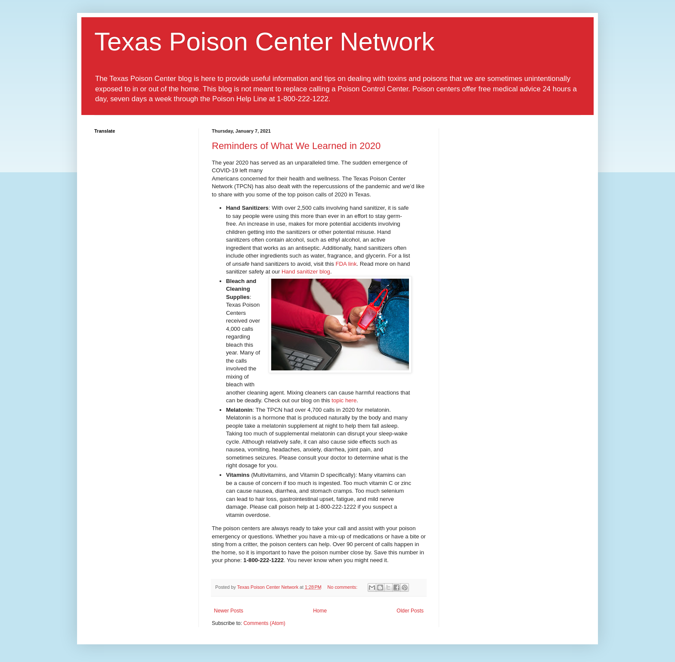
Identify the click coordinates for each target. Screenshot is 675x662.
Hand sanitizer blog (306, 271)
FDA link (345, 264)
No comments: (343, 587)
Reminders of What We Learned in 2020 (296, 145)
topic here (343, 400)
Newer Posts (228, 611)
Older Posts (410, 611)
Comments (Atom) (264, 623)
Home (320, 611)
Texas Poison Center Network (264, 41)
